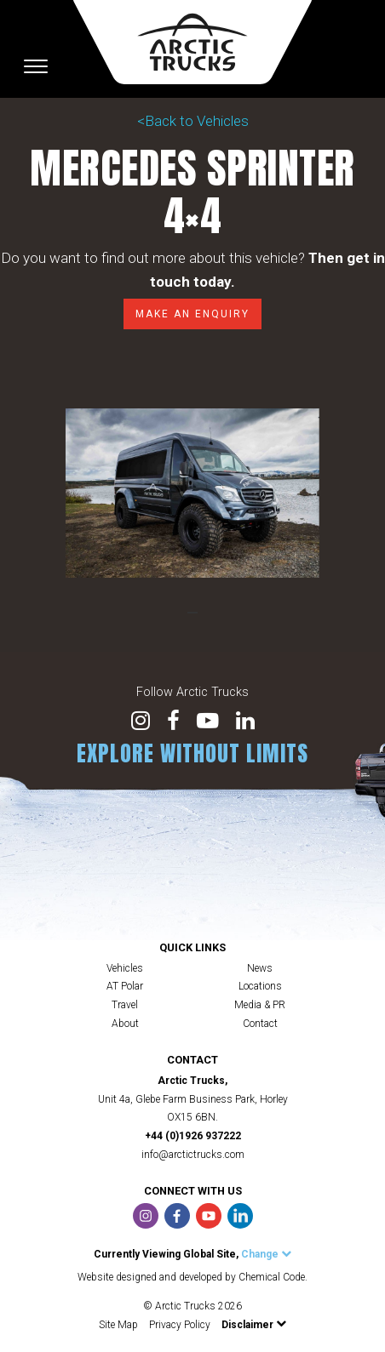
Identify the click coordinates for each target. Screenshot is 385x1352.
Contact (260, 1024)
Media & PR (259, 1005)
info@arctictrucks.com (192, 1155)
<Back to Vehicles (193, 120)
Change (266, 1254)
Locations (260, 986)
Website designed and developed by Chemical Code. (192, 1277)
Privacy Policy (179, 1325)
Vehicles (124, 968)
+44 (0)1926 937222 (193, 1136)
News (260, 968)
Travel (125, 1005)
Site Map (118, 1325)
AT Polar (124, 986)
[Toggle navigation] (36, 66)
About (125, 1024)
